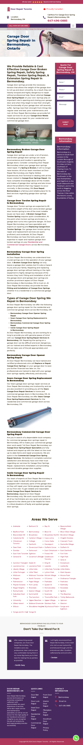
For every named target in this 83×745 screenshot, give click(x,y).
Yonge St (32, 612)
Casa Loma (49, 538)
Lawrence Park (35, 566)
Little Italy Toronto (52, 569)
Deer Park (17, 547)
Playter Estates (19, 585)
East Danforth (66, 550)
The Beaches (65, 594)
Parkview (64, 582)
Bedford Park (18, 532)
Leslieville (64, 566)
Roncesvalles (49, 588)
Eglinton (32, 554)
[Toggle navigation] (73, 26)
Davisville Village (67, 544)
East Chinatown (50, 550)
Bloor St (47, 532)
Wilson (16, 606)
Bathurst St (33, 526)
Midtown (16, 575)
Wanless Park (50, 603)
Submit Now (65, 123)
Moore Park (65, 575)
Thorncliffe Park (50, 597)
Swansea (48, 594)
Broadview (33, 535)
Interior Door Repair (46, 703)
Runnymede (18, 591)
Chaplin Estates (66, 538)
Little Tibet (33, 572)
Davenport (48, 544)
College (32, 541)
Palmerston (18, 582)
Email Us (62, 701)
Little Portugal (19, 572)
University (17, 600)
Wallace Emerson (36, 603)
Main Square (65, 572)
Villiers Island (18, 603)
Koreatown (64, 563)
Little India (33, 569)
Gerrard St (17, 557)
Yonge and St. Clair (20, 612)
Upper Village (49, 600)
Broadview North (51, 535)
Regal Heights (18, 588)
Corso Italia (49, 541)
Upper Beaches (35, 600)
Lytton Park (49, 572)
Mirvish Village (50, 575)
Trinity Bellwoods (67, 597)
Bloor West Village (67, 532)
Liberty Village (18, 569)
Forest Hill (48, 554)
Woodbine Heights (36, 606)
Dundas (16, 550)
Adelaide (16, 526)
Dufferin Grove (50, 547)
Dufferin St (64, 547)
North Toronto (34, 578)
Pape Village (34, 582)
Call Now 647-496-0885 (18, 26)
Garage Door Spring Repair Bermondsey (41, 29)
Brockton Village (67, 535)
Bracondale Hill (19, 535)
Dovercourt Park (35, 547)
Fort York (64, 554)
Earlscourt (33, 550)
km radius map (65, 220)
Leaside (47, 566)
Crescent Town (66, 541)
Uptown (63, 600)
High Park (64, 557)
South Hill (48, 591)
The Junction (34, 597)
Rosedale (64, 588)
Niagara (16, 578)
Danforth (32, 544)
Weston (63, 603)
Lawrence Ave (18, 566)
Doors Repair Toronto (40, 741)
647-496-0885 (57, 20)
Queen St (48, 585)
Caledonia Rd (18, 538)
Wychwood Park (51, 606)
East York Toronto (20, 554)
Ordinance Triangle (68, 578)
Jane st (63, 560)
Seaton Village (34, 591)
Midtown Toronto (36, 575)
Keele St (32, 563)
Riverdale (32, 588)
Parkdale (48, 582)
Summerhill (33, 594)
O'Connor (48, 578)
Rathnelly (64, 585)
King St (47, 563)
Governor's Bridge (36, 557)
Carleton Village (35, 538)
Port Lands (33, 585)
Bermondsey (34, 532)
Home (9, 29)
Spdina (63, 591)
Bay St (47, 526)
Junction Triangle (20, 563)
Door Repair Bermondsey (20, 29)
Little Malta (65, 569)
